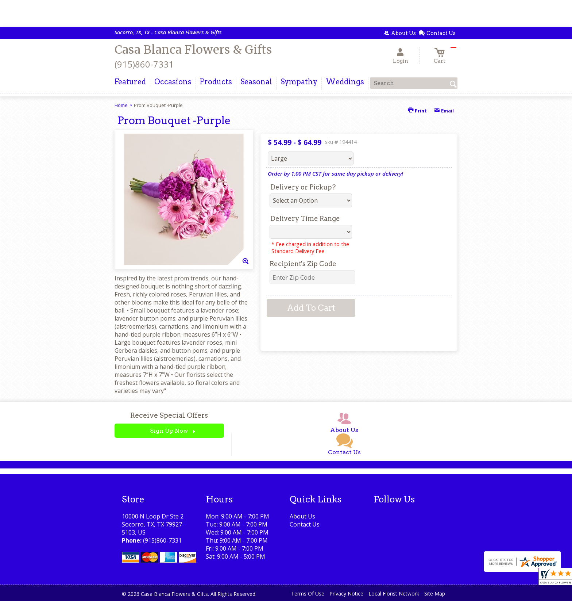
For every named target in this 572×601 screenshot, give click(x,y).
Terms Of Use (307, 593)
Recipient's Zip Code (303, 264)
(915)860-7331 (144, 64)
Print (417, 110)
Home (121, 105)
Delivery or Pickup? (303, 187)
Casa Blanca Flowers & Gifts (193, 49)
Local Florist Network (393, 593)
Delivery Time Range (305, 218)
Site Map (434, 593)
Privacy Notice (346, 593)
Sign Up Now (169, 430)
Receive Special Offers (169, 415)
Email (444, 110)
